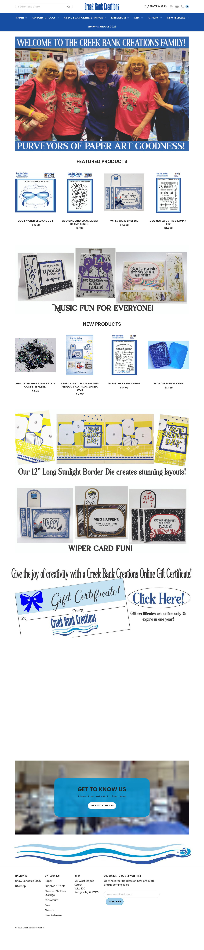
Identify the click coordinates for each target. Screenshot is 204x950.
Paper (21, 17)
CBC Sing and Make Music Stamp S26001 (80, 229)
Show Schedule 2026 (102, 26)
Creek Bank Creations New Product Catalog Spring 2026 (80, 394)
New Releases (177, 17)
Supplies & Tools (45, 17)
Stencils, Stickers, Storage (85, 17)
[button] (102, 601)
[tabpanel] (35, 207)
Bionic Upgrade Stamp (124, 391)
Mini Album (120, 17)
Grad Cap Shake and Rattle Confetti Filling (35, 392)
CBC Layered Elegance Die (36, 228)
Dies (138, 17)
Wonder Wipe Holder (168, 391)
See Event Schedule (102, 816)
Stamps (155, 17)
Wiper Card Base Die (124, 228)
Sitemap (20, 892)
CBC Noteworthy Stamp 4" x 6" (168, 229)
